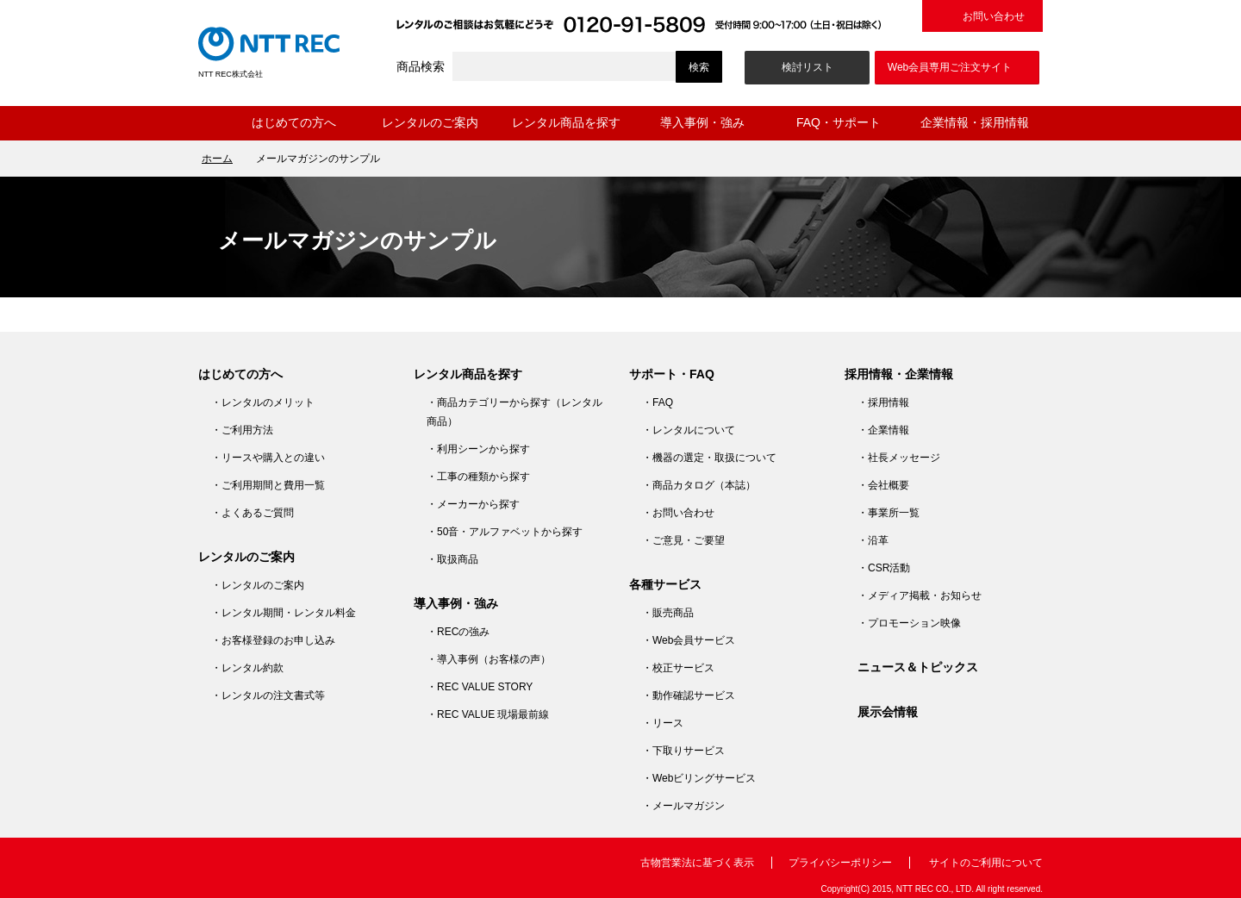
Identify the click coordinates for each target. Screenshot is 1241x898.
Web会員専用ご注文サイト (950, 67)
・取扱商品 (452, 559)
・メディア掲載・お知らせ (919, 595)
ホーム (212, 123)
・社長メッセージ (898, 458)
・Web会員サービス (688, 640)
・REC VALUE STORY (480, 687)
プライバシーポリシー (840, 863)
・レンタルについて (688, 430)
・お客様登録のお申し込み (273, 640)
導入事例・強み (702, 122)
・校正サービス (678, 668)
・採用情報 (883, 402)
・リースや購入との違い (268, 458)
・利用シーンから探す (478, 449)
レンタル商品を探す (566, 122)
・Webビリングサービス (699, 778)
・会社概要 (883, 485)
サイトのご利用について (986, 863)
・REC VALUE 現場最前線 (488, 714)
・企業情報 (883, 430)
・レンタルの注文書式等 (268, 695)
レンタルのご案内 (430, 122)
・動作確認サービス (688, 695)
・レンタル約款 (247, 668)
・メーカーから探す (473, 504)
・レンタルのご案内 (257, 585)
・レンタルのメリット (263, 402)
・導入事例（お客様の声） (489, 659)
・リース (662, 723)
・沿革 (873, 540)
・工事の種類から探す (478, 477)
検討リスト (807, 67)
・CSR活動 (883, 568)
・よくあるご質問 (252, 513)
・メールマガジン (683, 806)
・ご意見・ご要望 (683, 540)
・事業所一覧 (888, 513)
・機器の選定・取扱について (709, 458)
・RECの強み (458, 632)
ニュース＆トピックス (917, 667)
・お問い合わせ (678, 513)
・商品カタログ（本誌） (699, 485)
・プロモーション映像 (909, 623)
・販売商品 (668, 613)
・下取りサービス (683, 751)
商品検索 (420, 66)
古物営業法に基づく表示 (697, 863)
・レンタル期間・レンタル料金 (283, 613)
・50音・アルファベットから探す (505, 532)
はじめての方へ (294, 122)
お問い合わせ (994, 16)
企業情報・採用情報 (974, 122)
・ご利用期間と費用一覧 (268, 485)
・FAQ (657, 402)
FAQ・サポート (838, 122)
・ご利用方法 (242, 430)
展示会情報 (887, 712)
